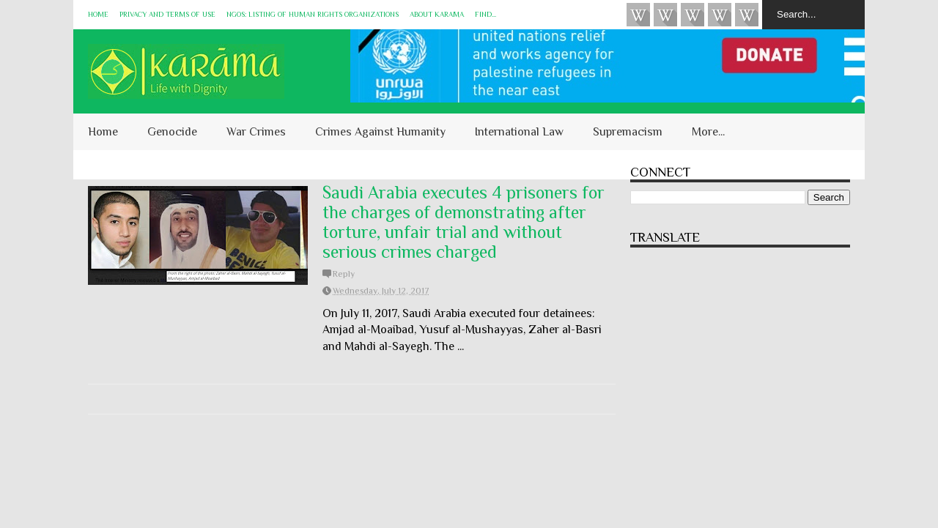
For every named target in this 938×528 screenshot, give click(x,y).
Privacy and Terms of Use (167, 14)
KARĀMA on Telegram (746, 14)
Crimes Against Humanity (380, 131)
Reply (344, 274)
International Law (519, 131)
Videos (638, 14)
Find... (485, 14)
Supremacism (627, 131)
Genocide (172, 131)
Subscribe (692, 14)
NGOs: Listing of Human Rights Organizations (312, 14)
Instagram (719, 14)
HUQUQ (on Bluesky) (665, 14)
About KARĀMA (437, 14)
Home (98, 14)
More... (708, 131)
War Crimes (256, 131)
